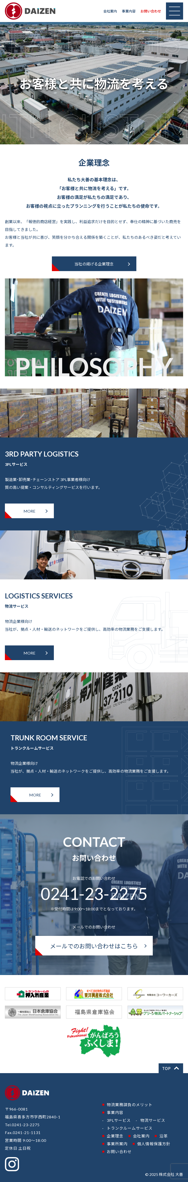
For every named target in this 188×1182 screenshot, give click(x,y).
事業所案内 (117, 1143)
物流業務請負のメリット (130, 1104)
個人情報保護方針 (153, 1143)
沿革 (163, 1136)
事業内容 (129, 11)
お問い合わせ (151, 11)
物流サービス (152, 1120)
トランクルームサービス (130, 1128)
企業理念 (115, 1136)
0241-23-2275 (94, 893)
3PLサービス (119, 1120)
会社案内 (110, 11)
